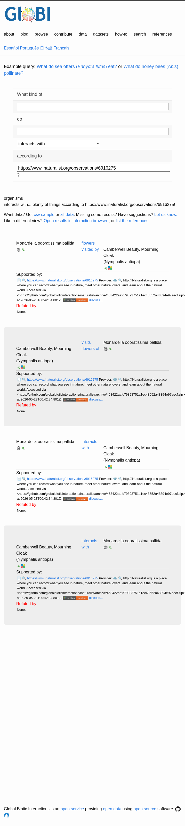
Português (29, 48)
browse (41, 34)
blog (24, 34)
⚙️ (115, 280)
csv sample (44, 214)
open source (145, 809)
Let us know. (165, 214)
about (9, 34)
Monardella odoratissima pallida (45, 243)
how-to (121, 34)
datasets (101, 34)
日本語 (46, 48)
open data (112, 809)
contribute (63, 34)
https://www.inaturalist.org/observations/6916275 (63, 280)
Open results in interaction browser (75, 221)
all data (67, 214)
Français (61, 48)
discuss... (96, 300)
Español (11, 48)
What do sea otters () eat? (77, 66)
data (83, 34)
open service (72, 809)
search (140, 34)
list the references (132, 221)
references (162, 34)
